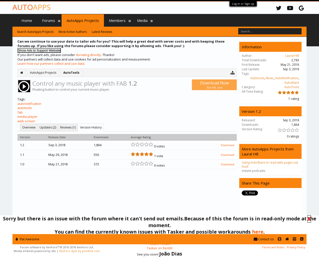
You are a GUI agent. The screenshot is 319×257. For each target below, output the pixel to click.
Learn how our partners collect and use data (50, 63)
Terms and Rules (273, 247)
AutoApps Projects (83, 20)
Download (227, 145)
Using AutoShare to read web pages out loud (270, 164)
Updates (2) (48, 127)
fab (20, 112)
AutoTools (291, 87)
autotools (24, 108)
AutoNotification (286, 78)
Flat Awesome (27, 239)
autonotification (29, 103)
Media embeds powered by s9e (35, 251)
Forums (48, 20)
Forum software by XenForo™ (57, 247)
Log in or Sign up (243, 3)
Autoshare (291, 82)
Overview (28, 127)
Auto (31, 7)
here (257, 231)
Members (117, 20)
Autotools (257, 78)
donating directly (88, 55)
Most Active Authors (73, 32)
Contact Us (264, 239)
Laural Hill (292, 56)
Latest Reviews (102, 32)
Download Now (214, 84)
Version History (91, 127)
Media (142, 20)
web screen (26, 121)
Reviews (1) (68, 127)
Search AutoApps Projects (35, 32)
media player (27, 116)
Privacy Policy (296, 247)
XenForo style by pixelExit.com (79, 251)
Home (26, 20)
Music (270, 78)
